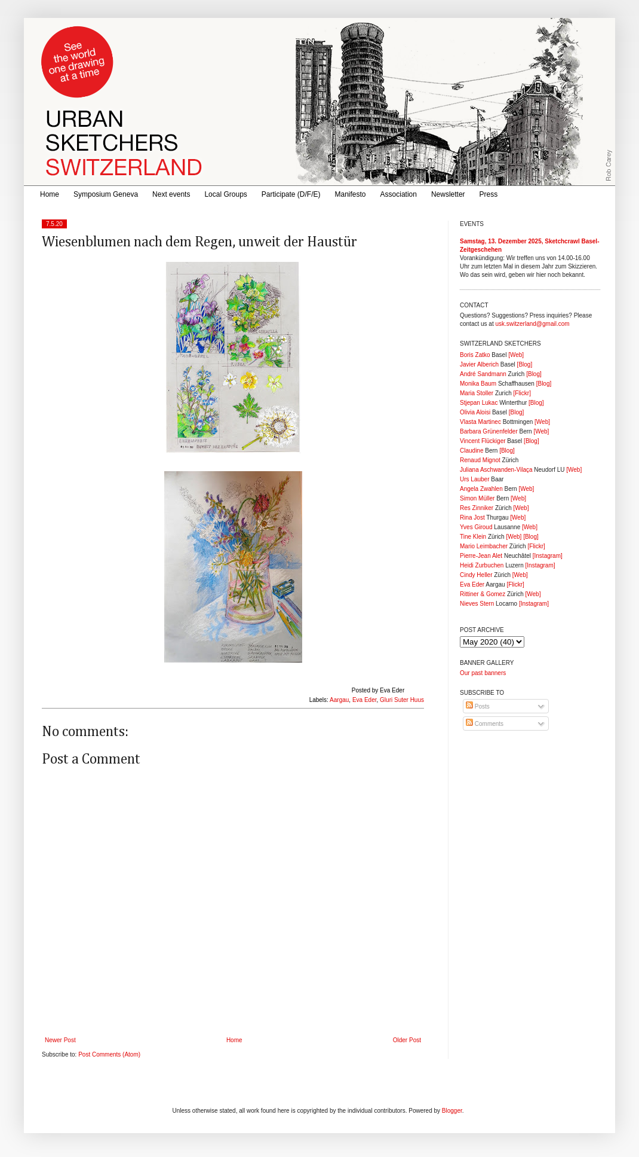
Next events (171, 194)
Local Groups (225, 194)
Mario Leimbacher (484, 546)
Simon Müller (477, 498)
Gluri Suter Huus (402, 700)
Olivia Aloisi (475, 412)
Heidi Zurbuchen (481, 565)
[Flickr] (521, 393)
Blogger (452, 1110)
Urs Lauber (474, 479)
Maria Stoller (476, 393)
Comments (484, 724)
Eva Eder (364, 700)
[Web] (516, 355)
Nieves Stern (477, 603)
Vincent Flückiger (483, 441)
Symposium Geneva (105, 194)
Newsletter (448, 194)
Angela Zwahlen (481, 489)
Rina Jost (472, 517)
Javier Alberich (479, 364)
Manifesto (350, 194)
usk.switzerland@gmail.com (532, 323)
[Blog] (525, 364)
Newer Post (60, 1040)
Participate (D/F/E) (291, 194)
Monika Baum (478, 383)
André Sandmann (483, 374)
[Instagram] (548, 555)
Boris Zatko (475, 355)
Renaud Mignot (480, 460)
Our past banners (483, 673)
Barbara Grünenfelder (489, 431)
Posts (478, 706)
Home (49, 194)
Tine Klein (473, 536)
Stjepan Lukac (478, 402)
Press (489, 194)
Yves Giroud (476, 527)
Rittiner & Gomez (482, 594)
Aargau (339, 700)
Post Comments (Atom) (109, 1054)
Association (398, 194)
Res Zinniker (476, 508)
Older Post (407, 1040)
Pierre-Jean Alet (481, 555)
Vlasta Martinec (480, 422)
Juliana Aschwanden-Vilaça (496, 469)
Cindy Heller (476, 575)
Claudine (471, 450)
